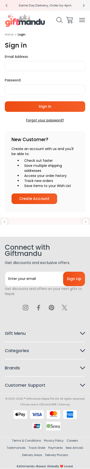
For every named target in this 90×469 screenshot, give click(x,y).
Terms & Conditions (26, 441)
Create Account (34, 198)
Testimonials (16, 448)
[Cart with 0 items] (69, 20)
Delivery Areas (32, 455)
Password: (13, 80)
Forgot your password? (45, 120)
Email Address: (17, 56)
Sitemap (64, 405)
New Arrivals (74, 448)
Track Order (37, 448)
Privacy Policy (54, 441)
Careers (72, 441)
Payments (55, 448)
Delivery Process (56, 455)
